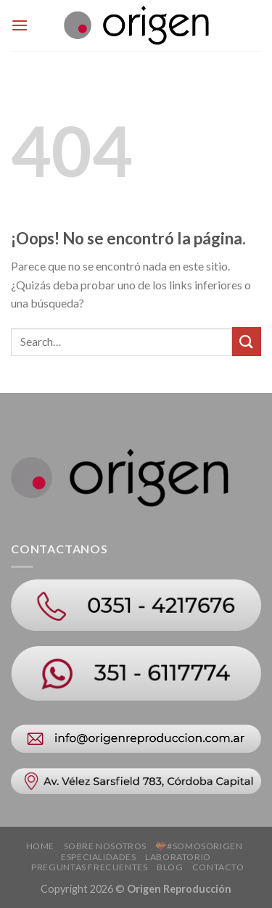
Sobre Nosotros (105, 846)
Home (40, 846)
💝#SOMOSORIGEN (198, 846)
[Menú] (19, 25)
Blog (170, 867)
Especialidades (98, 856)
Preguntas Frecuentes (89, 867)
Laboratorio (178, 856)
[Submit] (246, 341)
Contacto (218, 867)
